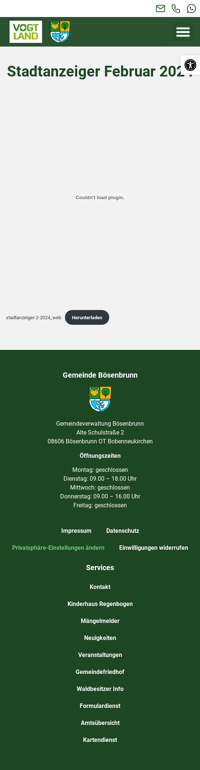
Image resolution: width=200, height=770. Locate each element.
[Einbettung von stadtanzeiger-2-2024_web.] (100, 197)
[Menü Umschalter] (183, 31)
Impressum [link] (76, 530)
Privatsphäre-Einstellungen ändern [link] (58, 547)
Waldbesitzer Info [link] (100, 688)
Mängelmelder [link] (100, 620)
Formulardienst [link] (100, 705)
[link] (190, 65)
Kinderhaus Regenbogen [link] (100, 603)
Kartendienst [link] (100, 739)
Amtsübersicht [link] (100, 722)
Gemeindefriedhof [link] (100, 671)
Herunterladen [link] (87, 317)
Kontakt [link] (100, 586)
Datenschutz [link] (122, 530)
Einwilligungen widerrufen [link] (153, 547)
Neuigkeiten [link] (100, 637)
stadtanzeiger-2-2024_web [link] (33, 317)
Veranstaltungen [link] (100, 654)
